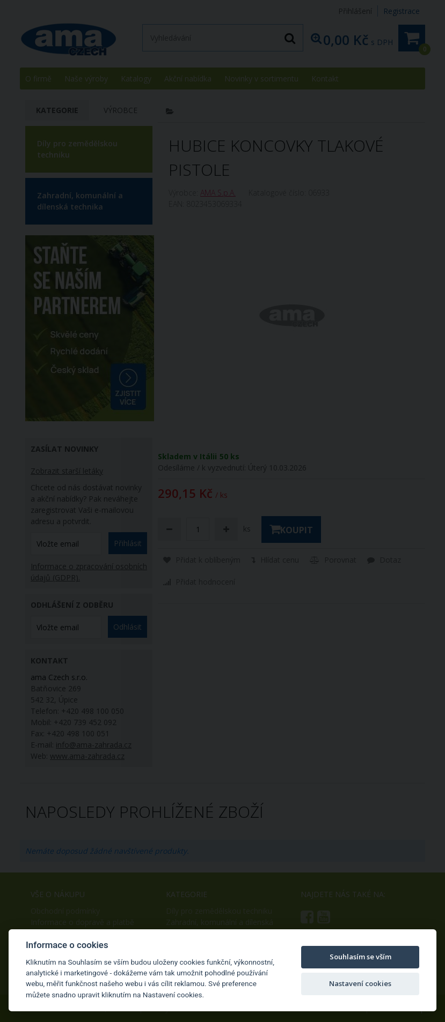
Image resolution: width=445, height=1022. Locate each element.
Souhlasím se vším (360, 956)
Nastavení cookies (360, 983)
